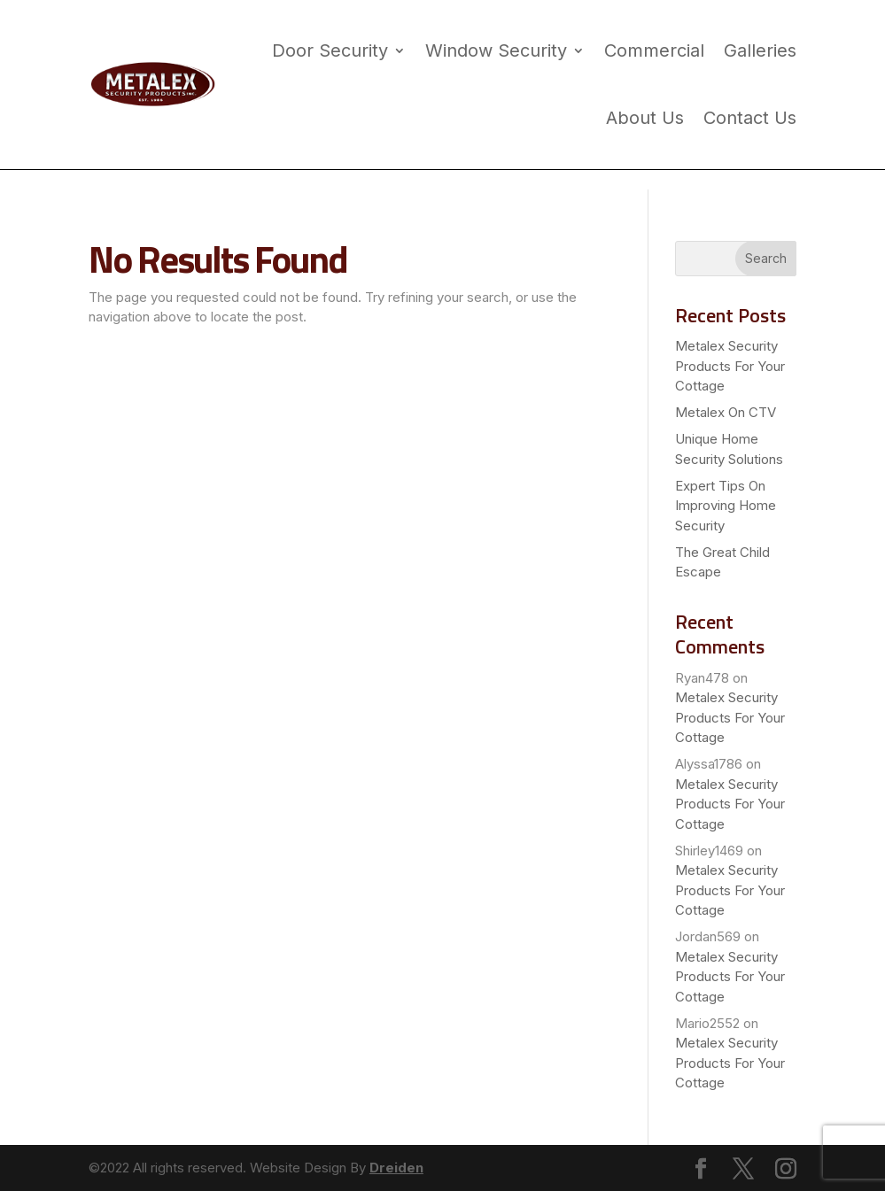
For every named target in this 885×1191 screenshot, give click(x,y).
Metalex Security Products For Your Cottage (730, 365)
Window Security (496, 50)
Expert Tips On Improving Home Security (725, 505)
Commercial (654, 50)
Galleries (760, 50)
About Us (645, 117)
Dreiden (396, 1167)
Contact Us (749, 117)
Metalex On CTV (725, 412)
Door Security (330, 50)
